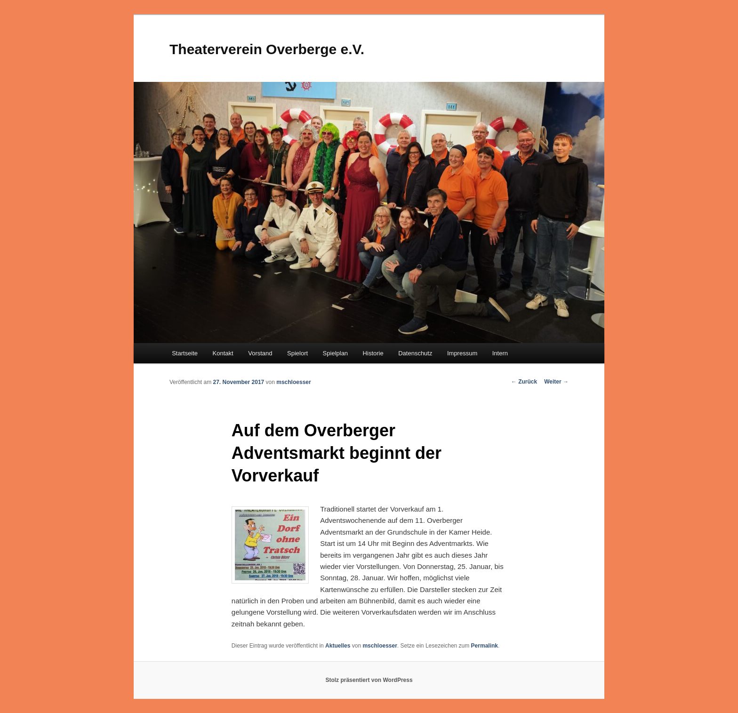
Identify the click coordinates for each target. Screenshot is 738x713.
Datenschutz (415, 353)
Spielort (297, 353)
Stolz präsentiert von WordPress (368, 680)
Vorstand (260, 353)
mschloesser (293, 382)
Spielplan (335, 353)
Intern (500, 353)
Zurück (524, 381)
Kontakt (223, 353)
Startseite (185, 353)
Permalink (484, 645)
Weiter (556, 381)
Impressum (462, 353)
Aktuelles (337, 645)
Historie (373, 353)
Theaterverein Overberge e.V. (266, 49)
